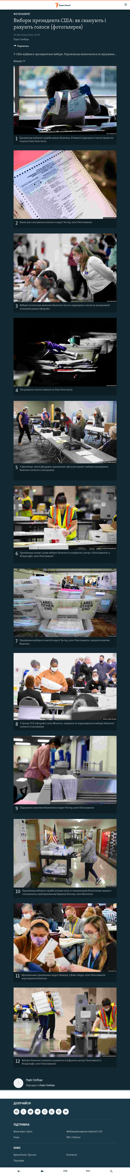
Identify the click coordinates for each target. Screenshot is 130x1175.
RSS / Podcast (73, 1137)
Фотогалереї (22, 14)
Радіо (17, 1137)
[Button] (21, 47)
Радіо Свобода (21, 39)
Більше (19, 61)
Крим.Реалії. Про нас (25, 1155)
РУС (88, 1171)
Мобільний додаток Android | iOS (84, 1131)
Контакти (71, 1155)
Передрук (19, 1160)
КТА (65, 1171)
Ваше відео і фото (23, 1131)
